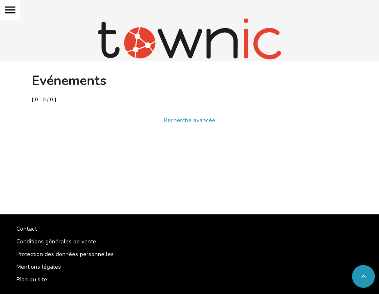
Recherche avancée (189, 120)
